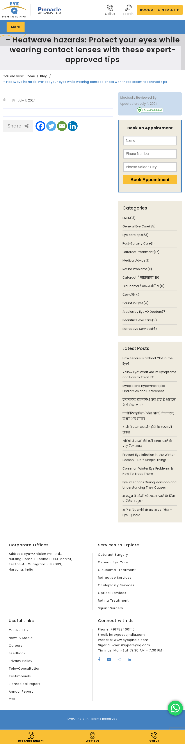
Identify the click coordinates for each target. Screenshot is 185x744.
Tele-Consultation (25, 668)
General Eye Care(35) (139, 226)
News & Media (21, 638)
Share (18, 126)
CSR (12, 699)
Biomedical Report (24, 684)
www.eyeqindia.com (131, 640)
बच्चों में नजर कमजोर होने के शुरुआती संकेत (147, 430)
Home (30, 76)
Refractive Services (115, 577)
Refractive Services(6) (140, 329)
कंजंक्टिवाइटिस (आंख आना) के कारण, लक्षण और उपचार (148, 416)
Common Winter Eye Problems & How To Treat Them (148, 471)
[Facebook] (40, 126)
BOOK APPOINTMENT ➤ (160, 10)
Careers (15, 645)
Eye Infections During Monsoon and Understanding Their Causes (149, 485)
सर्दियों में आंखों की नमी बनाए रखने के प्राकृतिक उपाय (147, 443)
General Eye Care (113, 562)
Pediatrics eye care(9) (140, 320)
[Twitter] (51, 126)
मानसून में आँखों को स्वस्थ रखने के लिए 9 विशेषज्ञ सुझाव (149, 498)
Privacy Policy (20, 661)
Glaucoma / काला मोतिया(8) (144, 286)
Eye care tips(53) (136, 235)
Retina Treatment (113, 600)
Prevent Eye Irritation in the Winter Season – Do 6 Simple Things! (149, 457)
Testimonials (20, 676)
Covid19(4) (131, 294)
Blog (43, 76)
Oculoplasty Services (116, 585)
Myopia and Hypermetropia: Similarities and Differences (144, 388)
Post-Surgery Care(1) (139, 243)
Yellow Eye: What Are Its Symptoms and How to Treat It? (149, 374)
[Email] (62, 126)
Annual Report (21, 691)
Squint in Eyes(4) (136, 303)
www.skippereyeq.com (131, 645)
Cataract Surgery (113, 554)
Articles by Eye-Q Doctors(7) (145, 311)
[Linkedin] (73, 126)
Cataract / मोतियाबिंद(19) (141, 277)
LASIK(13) (129, 218)
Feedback (17, 653)
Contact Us (18, 630)
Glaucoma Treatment (117, 570)
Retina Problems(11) (137, 269)
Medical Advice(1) (136, 260)
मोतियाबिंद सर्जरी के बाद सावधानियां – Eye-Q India (147, 512)
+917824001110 (123, 629)
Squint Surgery (110, 608)
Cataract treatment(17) (141, 252)
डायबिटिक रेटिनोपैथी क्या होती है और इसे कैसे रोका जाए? (149, 402)
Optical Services (112, 593)
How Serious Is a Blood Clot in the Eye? (148, 361)
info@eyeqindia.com (127, 634)
